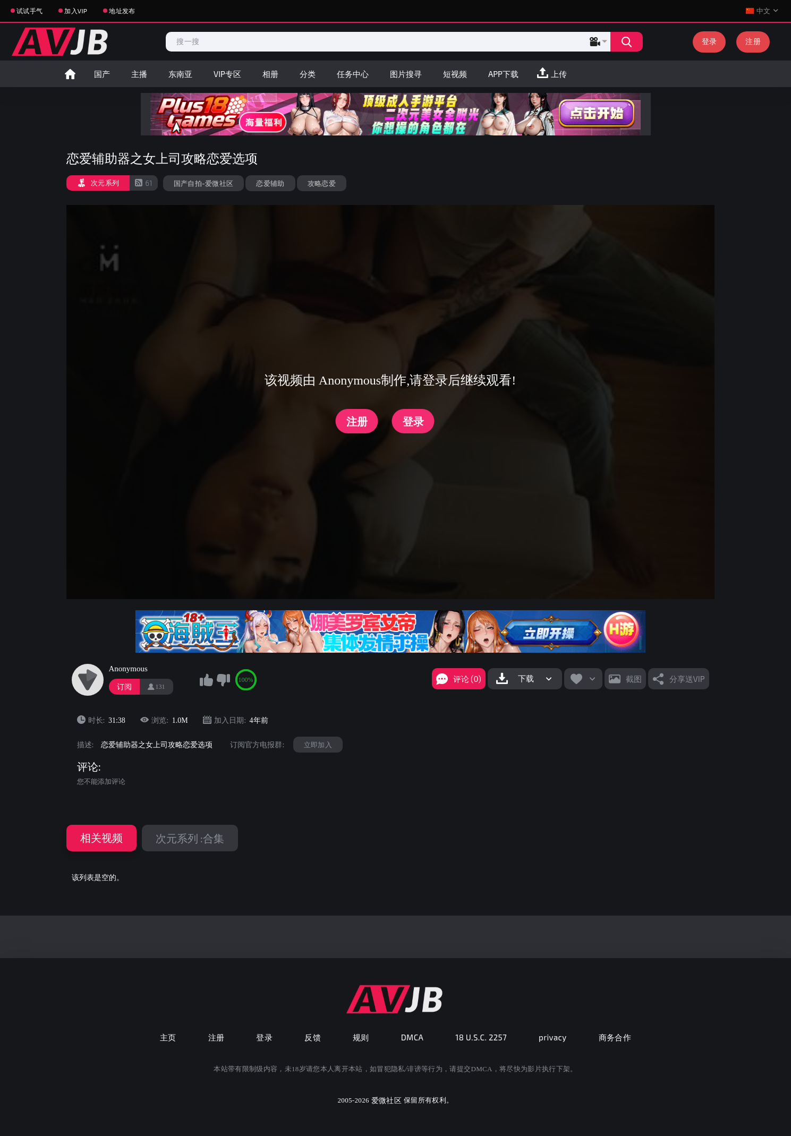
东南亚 (180, 74)
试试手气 (29, 10)
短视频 (455, 74)
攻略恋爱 (322, 183)
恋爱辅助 (270, 183)
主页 (168, 1037)
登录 (709, 41)
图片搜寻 (406, 74)
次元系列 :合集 (190, 838)
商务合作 (615, 1037)
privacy (552, 1037)
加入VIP (75, 10)
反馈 (312, 1037)
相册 (270, 74)
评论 (87, 767)
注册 (753, 41)
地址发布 (122, 10)
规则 (361, 1037)
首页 (70, 74)
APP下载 (503, 74)
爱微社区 (386, 1100)
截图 (634, 679)
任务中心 (353, 74)
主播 (139, 74)
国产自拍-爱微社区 (204, 183)
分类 (308, 74)
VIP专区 (227, 74)
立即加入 (318, 744)
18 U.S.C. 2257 (481, 1037)
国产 (102, 74)
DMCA (412, 1037)
